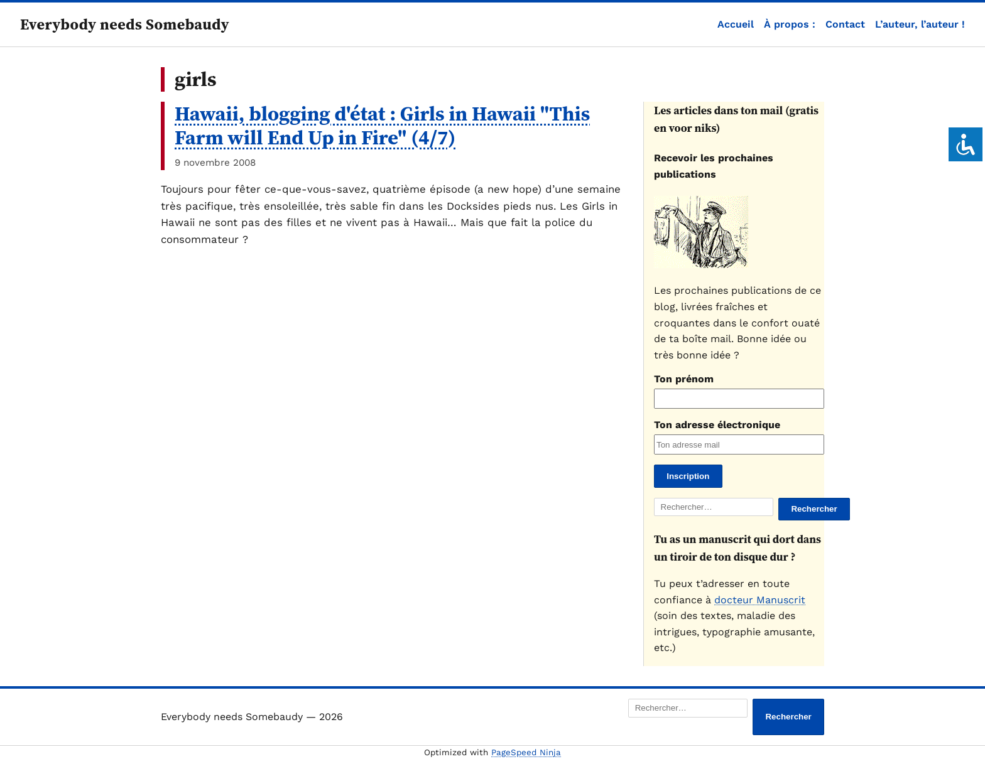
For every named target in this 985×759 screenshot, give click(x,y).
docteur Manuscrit (759, 600)
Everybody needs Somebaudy (124, 24)
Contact (845, 24)
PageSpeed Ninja (526, 752)
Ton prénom (684, 379)
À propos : (789, 24)
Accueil (735, 24)
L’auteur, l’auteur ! (920, 24)
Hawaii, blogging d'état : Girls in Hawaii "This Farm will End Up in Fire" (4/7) (382, 125)
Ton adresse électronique (717, 425)
